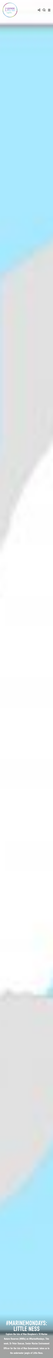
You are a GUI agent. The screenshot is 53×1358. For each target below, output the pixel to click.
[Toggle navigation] (49, 10)
